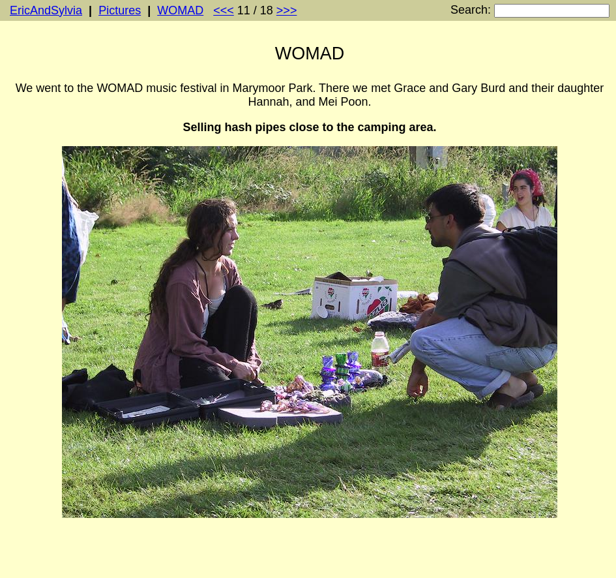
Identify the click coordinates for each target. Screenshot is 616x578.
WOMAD (180, 10)
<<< (223, 10)
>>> (286, 10)
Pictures (119, 10)
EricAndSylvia (46, 10)
